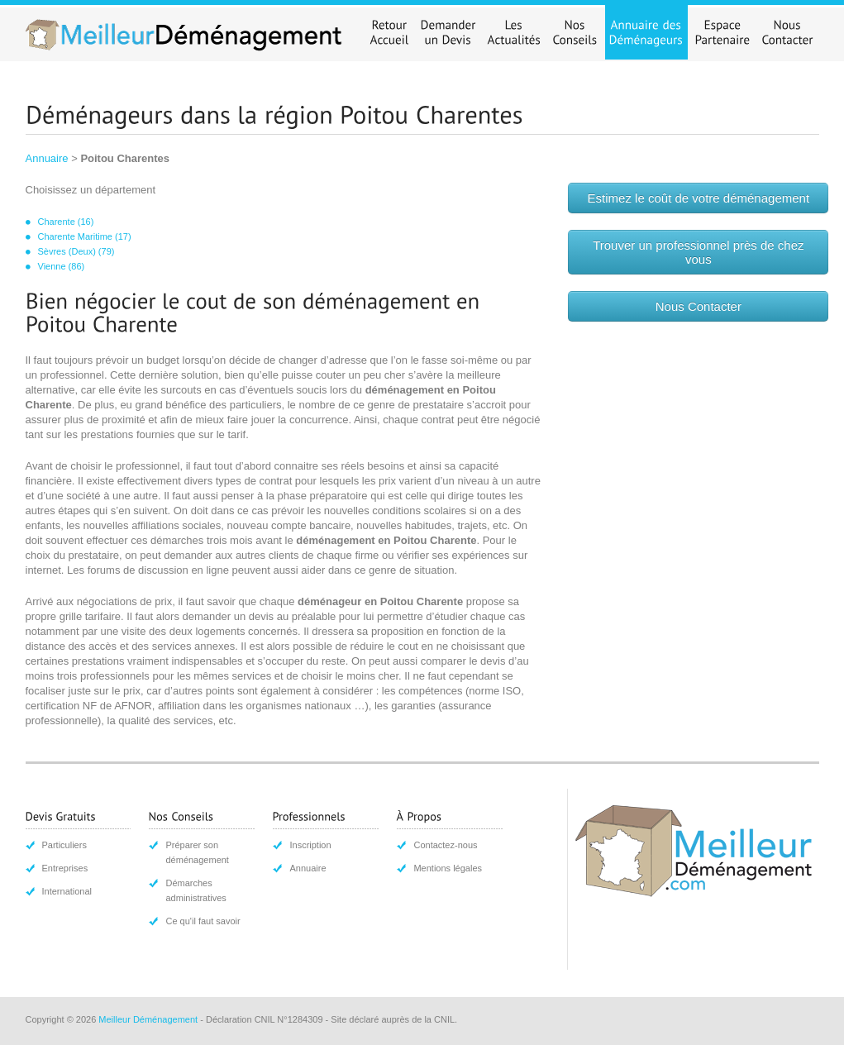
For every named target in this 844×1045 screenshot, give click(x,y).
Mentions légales (447, 868)
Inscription (310, 845)
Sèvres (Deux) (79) (76, 251)
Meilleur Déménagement (148, 1019)
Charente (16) (66, 222)
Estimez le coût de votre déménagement (698, 198)
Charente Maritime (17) (84, 236)
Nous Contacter (698, 306)
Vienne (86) (61, 266)
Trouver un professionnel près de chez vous (698, 252)
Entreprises (65, 868)
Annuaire (47, 158)
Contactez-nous (445, 845)
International (67, 891)
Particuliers (64, 845)
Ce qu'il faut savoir (202, 921)
